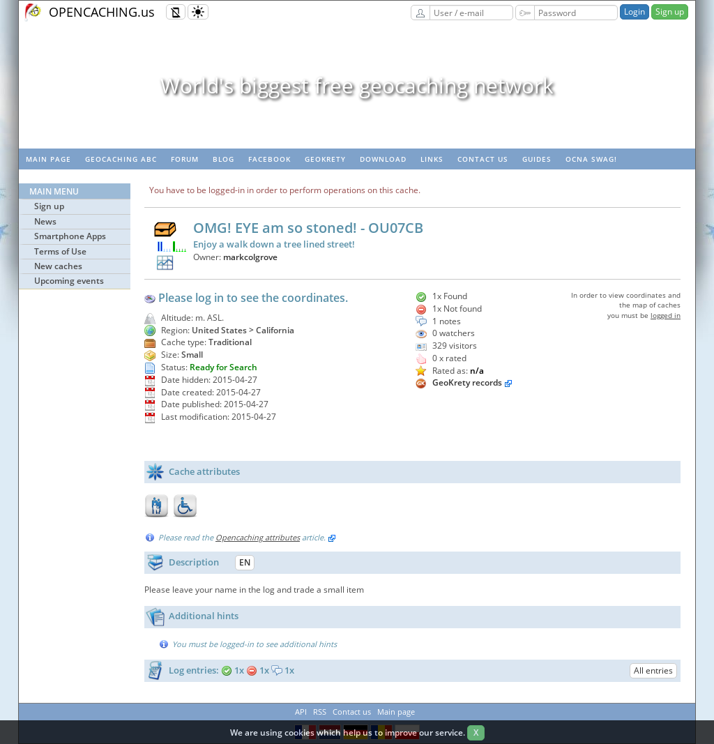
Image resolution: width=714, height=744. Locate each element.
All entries (653, 670)
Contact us (482, 159)
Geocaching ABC (121, 159)
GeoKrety (325, 159)
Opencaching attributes (257, 537)
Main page (48, 159)
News (45, 221)
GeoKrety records (467, 382)
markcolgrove (250, 257)
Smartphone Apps (70, 236)
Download (383, 159)
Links (431, 159)
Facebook (269, 159)
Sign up (669, 11)
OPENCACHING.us (102, 11)
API (301, 711)
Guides (537, 159)
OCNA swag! (591, 159)
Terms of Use (60, 251)
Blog (223, 159)
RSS (319, 711)
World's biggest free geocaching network (357, 85)
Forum (185, 159)
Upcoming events (69, 281)
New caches (58, 266)
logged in (666, 315)
